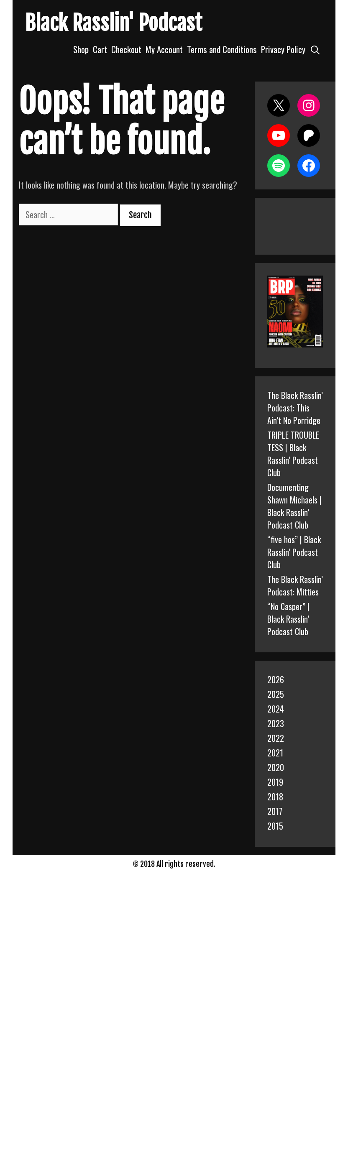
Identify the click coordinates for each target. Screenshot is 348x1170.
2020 (275, 767)
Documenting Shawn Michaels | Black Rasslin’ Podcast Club (294, 506)
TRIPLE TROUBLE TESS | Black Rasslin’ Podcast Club (293, 454)
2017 (274, 811)
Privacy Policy (283, 49)
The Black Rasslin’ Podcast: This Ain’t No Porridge (295, 408)
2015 (275, 826)
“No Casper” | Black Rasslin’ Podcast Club (288, 619)
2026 (275, 679)
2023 (275, 723)
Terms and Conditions (222, 49)
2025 (275, 694)
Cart (100, 49)
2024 (275, 709)
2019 (275, 782)
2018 (275, 796)
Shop (81, 49)
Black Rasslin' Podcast (113, 23)
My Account (164, 49)
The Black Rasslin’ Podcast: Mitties (295, 585)
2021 (275, 752)
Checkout (126, 49)
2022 (275, 738)
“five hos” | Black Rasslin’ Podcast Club (294, 552)
